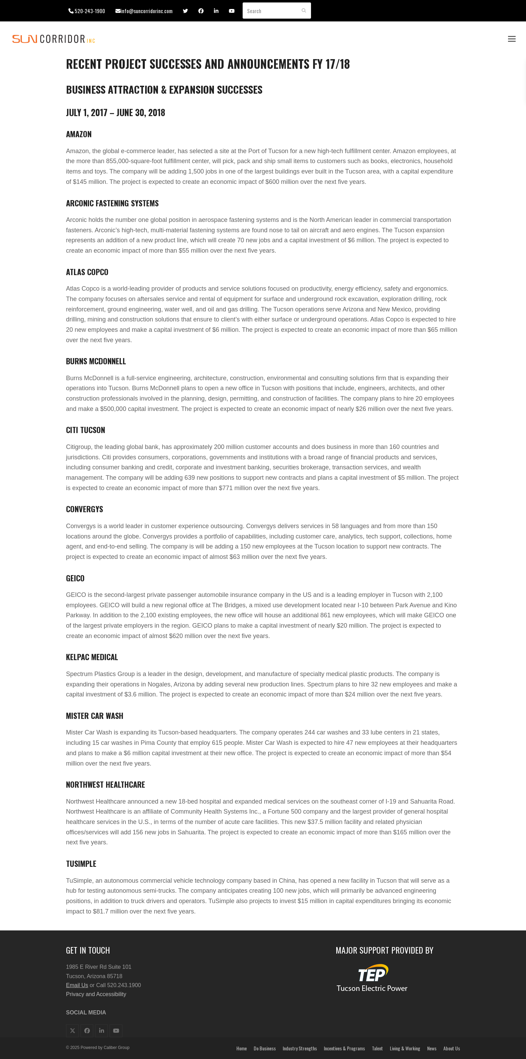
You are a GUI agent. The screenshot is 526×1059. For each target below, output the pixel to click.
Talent (377, 1048)
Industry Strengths (300, 1048)
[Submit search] (304, 10)
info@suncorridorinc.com (146, 11)
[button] (512, 39)
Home (241, 1048)
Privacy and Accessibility (96, 994)
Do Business (265, 1048)
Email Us (77, 985)
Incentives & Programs (344, 1048)
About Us (451, 1048)
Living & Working (405, 1048)
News (431, 1048)
